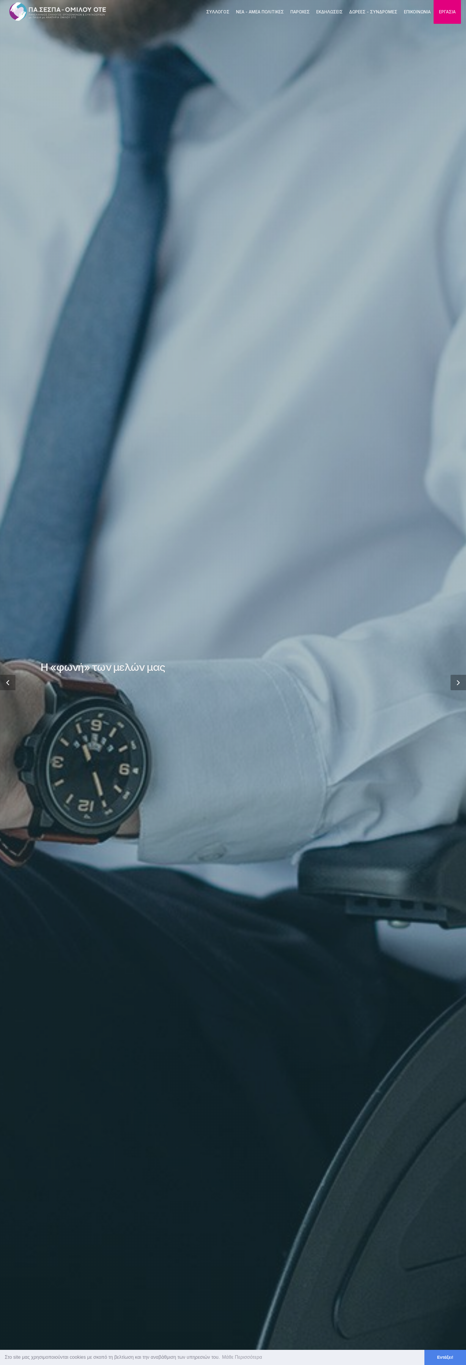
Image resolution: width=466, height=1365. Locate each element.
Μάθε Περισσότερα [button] (242, 1357)
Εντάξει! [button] (445, 1357)
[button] (7, 682)
